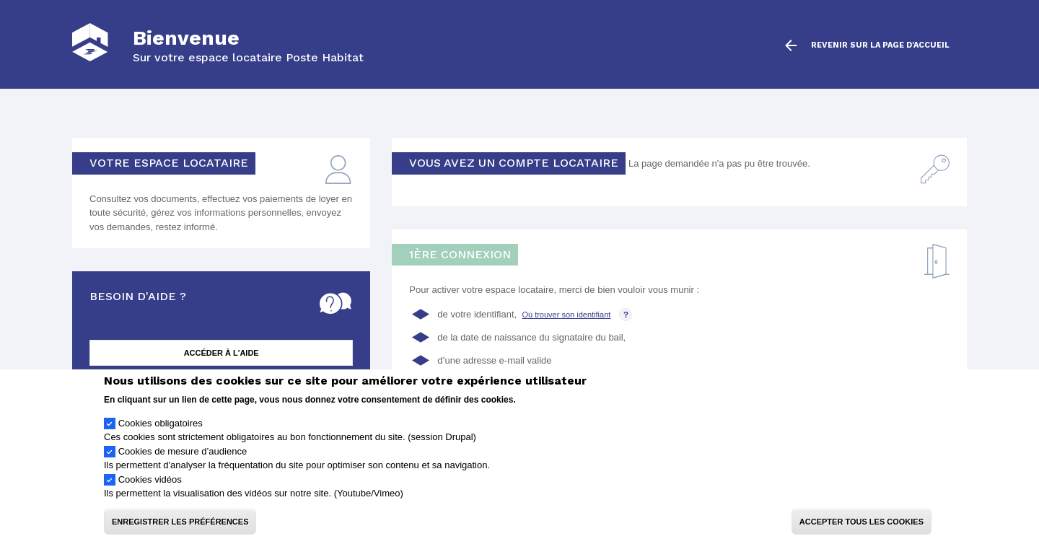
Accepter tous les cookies (861, 530)
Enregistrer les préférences (180, 530)
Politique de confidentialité (572, 408)
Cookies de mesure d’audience (182, 460)
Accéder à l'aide (221, 352)
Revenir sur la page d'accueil (880, 45)
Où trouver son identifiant (566, 314)
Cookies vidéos (150, 488)
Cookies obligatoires (160, 431)
